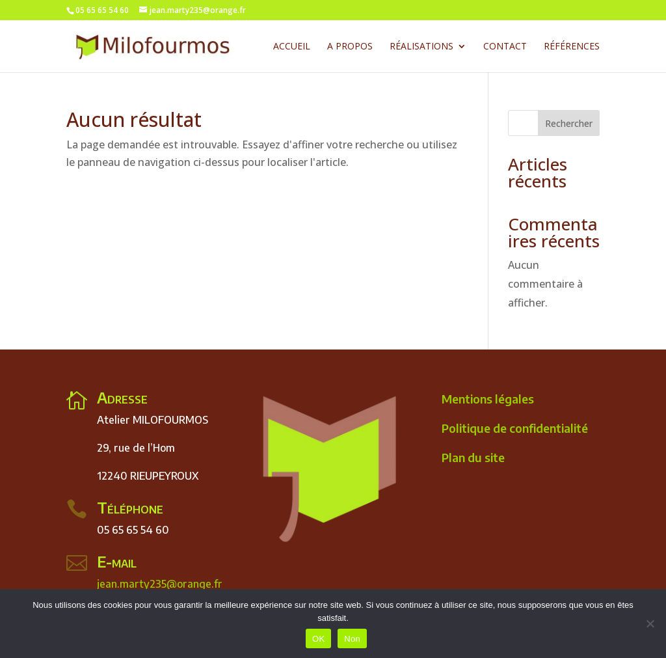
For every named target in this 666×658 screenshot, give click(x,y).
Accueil (291, 47)
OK (318, 639)
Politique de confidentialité (515, 427)
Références (572, 47)
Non (352, 639)
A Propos (350, 47)
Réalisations (421, 47)
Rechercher (569, 123)
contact (505, 47)
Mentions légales (488, 398)
